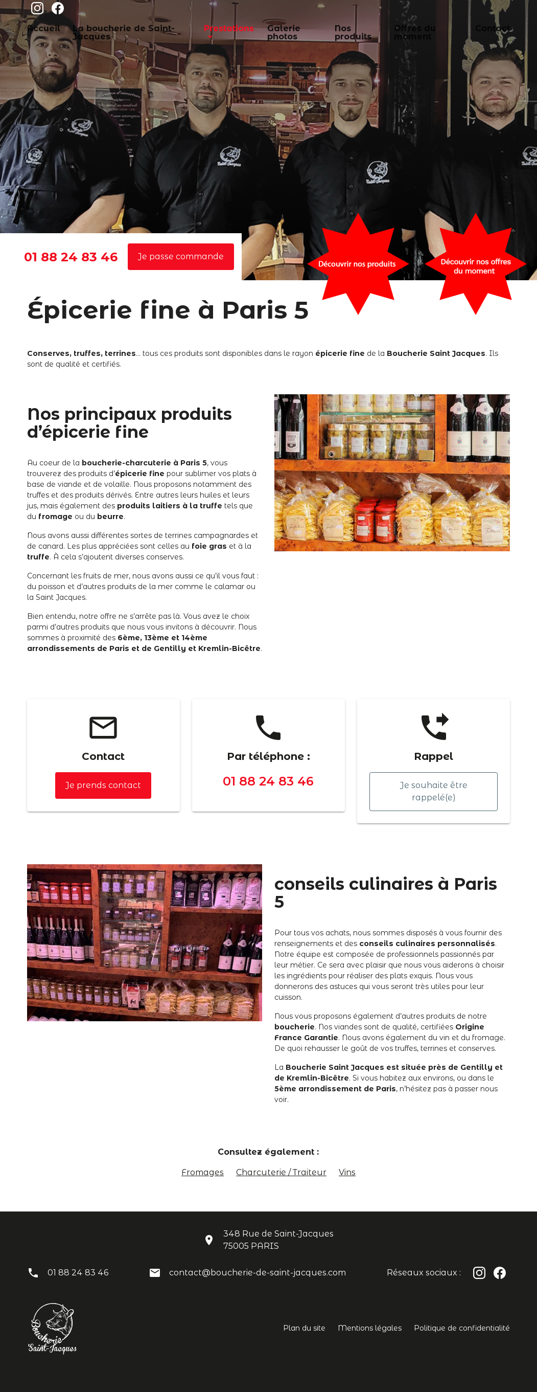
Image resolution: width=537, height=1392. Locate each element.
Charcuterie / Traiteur (281, 1172)
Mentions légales (370, 1328)
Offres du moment (401, 27)
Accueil (40, 27)
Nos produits (335, 27)
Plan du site (304, 1328)
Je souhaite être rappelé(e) (434, 791)
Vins (347, 1172)
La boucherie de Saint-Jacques (121, 27)
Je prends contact (103, 785)
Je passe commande (181, 256)
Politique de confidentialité (462, 1328)
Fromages (202, 1172)
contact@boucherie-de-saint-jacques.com (257, 1272)
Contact (459, 27)
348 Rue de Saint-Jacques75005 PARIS (278, 1240)
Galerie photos (274, 27)
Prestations (208, 27)
